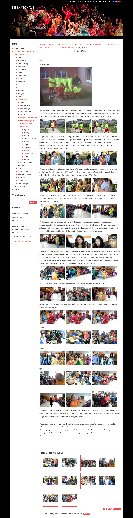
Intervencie (22, 70)
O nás (22, 103)
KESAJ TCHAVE (83, 44)
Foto (19, 88)
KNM (19, 169)
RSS (102, 1)
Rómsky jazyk (25, 109)
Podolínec (27, 151)
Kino (19, 85)
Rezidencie (22, 67)
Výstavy (21, 91)
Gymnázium (96, 44)
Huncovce (27, 160)
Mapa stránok (92, 1)
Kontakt (16, 190)
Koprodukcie (22, 76)
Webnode (86, 514)
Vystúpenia (22, 61)
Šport (20, 97)
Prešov (26, 136)
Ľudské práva (23, 172)
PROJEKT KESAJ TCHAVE (64, 44)
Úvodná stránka (45, 44)
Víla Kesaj (21, 178)
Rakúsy (26, 133)
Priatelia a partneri (24, 175)
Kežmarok (27, 148)
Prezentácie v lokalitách (66, 47)
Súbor (20, 58)
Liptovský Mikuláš (30, 139)
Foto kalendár (20, 187)
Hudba (20, 73)
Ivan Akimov (22, 181)
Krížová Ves (28, 154)
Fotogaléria (22, 94)
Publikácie (21, 82)
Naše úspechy (23, 64)
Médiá (20, 79)
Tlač (108, 1)
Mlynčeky (27, 130)
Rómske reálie (25, 106)
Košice (26, 157)
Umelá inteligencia (24, 184)
